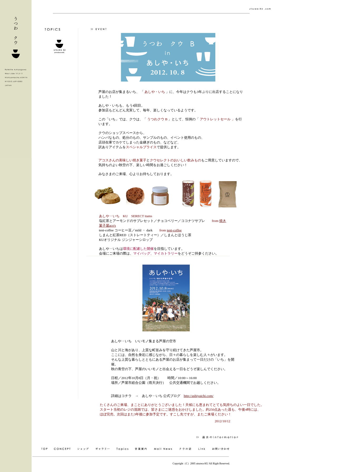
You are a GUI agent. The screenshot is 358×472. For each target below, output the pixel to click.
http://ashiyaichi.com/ (198, 396)
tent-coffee (174, 230)
